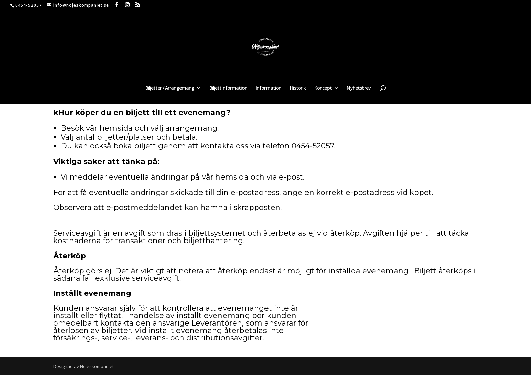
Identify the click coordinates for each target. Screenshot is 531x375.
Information (268, 88)
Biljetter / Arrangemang (169, 88)
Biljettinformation (228, 88)
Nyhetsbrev (358, 88)
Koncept (323, 88)
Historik (298, 88)
